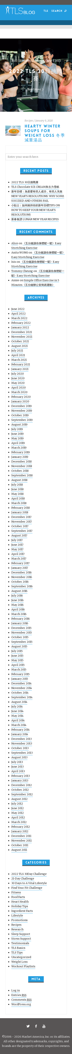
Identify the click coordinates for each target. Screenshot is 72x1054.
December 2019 (21, 406)
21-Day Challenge (22, 878)
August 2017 (19, 535)
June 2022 (18, 309)
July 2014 (17, 706)
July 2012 (17, 803)
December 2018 (21, 461)
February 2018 (20, 507)
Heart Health (20, 901)
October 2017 (19, 526)
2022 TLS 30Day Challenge (27, 60)
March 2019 (18, 447)
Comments (21, 999)
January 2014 (19, 734)
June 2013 (17, 766)
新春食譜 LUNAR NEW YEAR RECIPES (35, 219)
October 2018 (20, 470)
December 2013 (21, 739)
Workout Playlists (23, 966)
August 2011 (19, 850)
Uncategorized (21, 957)
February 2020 (21, 397)
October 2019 (20, 415)
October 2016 (20, 581)
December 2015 (21, 628)
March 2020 (19, 392)
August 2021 (19, 346)
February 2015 (20, 674)
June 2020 (18, 378)
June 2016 (17, 600)
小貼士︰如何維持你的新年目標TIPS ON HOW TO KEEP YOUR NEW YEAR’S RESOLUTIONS (35, 210)
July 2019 (17, 429)
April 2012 (18, 817)
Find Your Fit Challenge (26, 888)
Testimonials (20, 943)
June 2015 (17, 655)
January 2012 (19, 831)
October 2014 (19, 692)
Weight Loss (19, 961)
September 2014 (21, 697)
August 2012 (19, 799)
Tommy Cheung (22, 271)
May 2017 (17, 549)
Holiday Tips (19, 906)
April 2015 (18, 665)
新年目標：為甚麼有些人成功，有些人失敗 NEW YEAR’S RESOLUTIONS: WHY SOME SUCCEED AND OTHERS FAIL (37, 196)
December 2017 (21, 517)
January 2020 (20, 401)
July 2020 (17, 373)
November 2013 (21, 743)
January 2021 (19, 369)
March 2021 (19, 360)
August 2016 (19, 591)
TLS (46, 11)
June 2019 (17, 434)
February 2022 (21, 323)
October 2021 (20, 341)
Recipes (29, 120)
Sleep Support (20, 934)
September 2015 (21, 642)
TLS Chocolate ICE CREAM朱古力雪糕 (35, 187)
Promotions (19, 920)
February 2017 (20, 563)
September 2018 (22, 475)
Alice (14, 243)
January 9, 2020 (44, 120)
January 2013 (19, 780)
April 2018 (18, 498)
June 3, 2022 (53, 60)
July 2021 (17, 350)
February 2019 (20, 452)
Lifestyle (17, 915)
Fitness (16, 892)
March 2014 (18, 725)
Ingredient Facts (22, 911)
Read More (36, 89)
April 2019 (18, 443)
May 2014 (17, 715)
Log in (15, 990)
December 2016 (21, 572)
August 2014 (19, 702)
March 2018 (18, 503)
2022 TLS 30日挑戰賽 (24, 182)
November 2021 (21, 336)
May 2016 (17, 605)
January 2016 (19, 623)
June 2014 (17, 711)
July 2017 (17, 540)
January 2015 (19, 679)
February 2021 (20, 364)
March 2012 (19, 822)
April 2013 (18, 771)
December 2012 (21, 785)
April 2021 (18, 355)
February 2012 (20, 826)
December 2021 (21, 332)
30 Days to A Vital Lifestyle (29, 883)
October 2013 (20, 748)
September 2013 (22, 752)
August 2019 (19, 424)
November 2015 (21, 632)
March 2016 (18, 614)
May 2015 (17, 660)
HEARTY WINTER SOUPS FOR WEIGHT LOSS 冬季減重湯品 (45, 133)
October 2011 (19, 845)
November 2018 (21, 466)
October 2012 (20, 789)
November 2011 (21, 840)
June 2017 (17, 544)
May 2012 (17, 813)
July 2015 (17, 651)
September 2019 (22, 420)
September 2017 (21, 531)
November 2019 (21, 410)
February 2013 (20, 776)
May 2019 (17, 438)
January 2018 (19, 512)
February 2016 (20, 618)
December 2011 (21, 836)
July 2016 (17, 595)
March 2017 (18, 558)
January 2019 (19, 457)
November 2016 (21, 577)
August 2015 (19, 646)
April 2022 (18, 313)
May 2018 (17, 494)
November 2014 (21, 688)
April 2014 (18, 720)
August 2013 (19, 757)
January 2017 (19, 568)
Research (17, 929)
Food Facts (18, 897)
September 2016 (22, 586)
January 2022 (20, 327)
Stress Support (21, 938)
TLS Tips (17, 952)
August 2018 (19, 480)
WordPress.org (21, 1004)
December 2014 (21, 683)
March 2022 (19, 318)
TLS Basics (18, 948)
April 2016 (18, 609)
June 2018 (17, 489)
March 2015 (18, 669)
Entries (18, 995)
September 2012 (22, 794)
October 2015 (19, 637)
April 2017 (18, 554)
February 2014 (20, 729)
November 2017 (21, 521)
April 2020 (18, 387)
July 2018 (17, 484)
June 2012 (17, 808)
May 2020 (18, 383)
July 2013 (17, 762)
